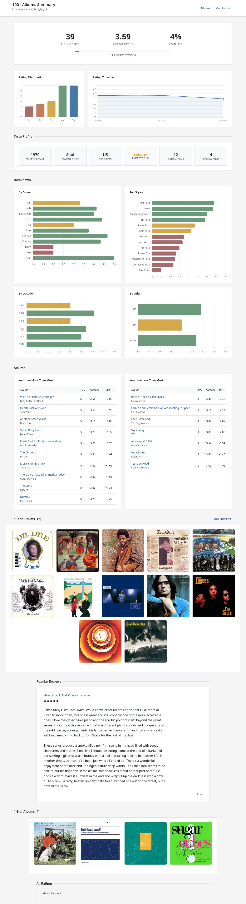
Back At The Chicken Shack (147, 397)
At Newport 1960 (141, 441)
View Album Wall (223, 518)
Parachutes (138, 452)
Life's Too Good (140, 419)
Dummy (25, 497)
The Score (26, 485)
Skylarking (137, 430)
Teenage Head (140, 463)
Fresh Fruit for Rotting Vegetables (40, 441)
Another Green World (33, 419)
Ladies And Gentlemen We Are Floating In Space (160, 408)
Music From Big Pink (32, 463)
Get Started (223, 8)
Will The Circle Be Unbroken (37, 397)
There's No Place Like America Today (42, 474)
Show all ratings (52, 893)
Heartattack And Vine (33, 408)
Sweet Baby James (31, 430)
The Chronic (27, 452)
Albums (205, 8)
